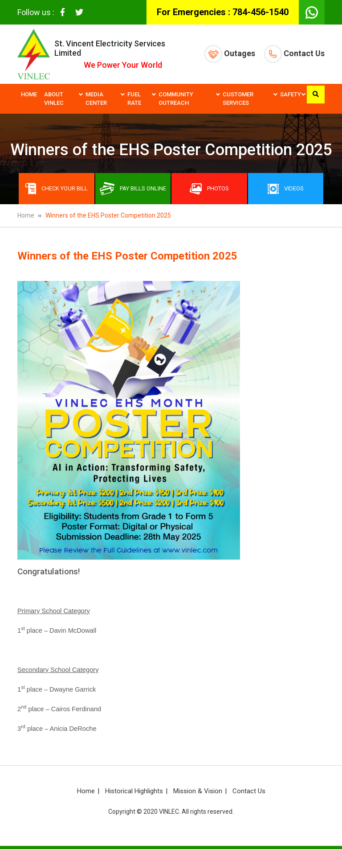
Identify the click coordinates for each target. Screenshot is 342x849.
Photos (209, 188)
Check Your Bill (56, 188)
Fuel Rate (134, 99)
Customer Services (238, 99)
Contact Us (294, 54)
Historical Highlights (134, 791)
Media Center (96, 99)
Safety (290, 94)
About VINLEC (54, 99)
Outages (229, 54)
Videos (286, 189)
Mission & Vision (197, 791)
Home (29, 94)
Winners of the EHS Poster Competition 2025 (108, 215)
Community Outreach (176, 99)
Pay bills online (133, 188)
